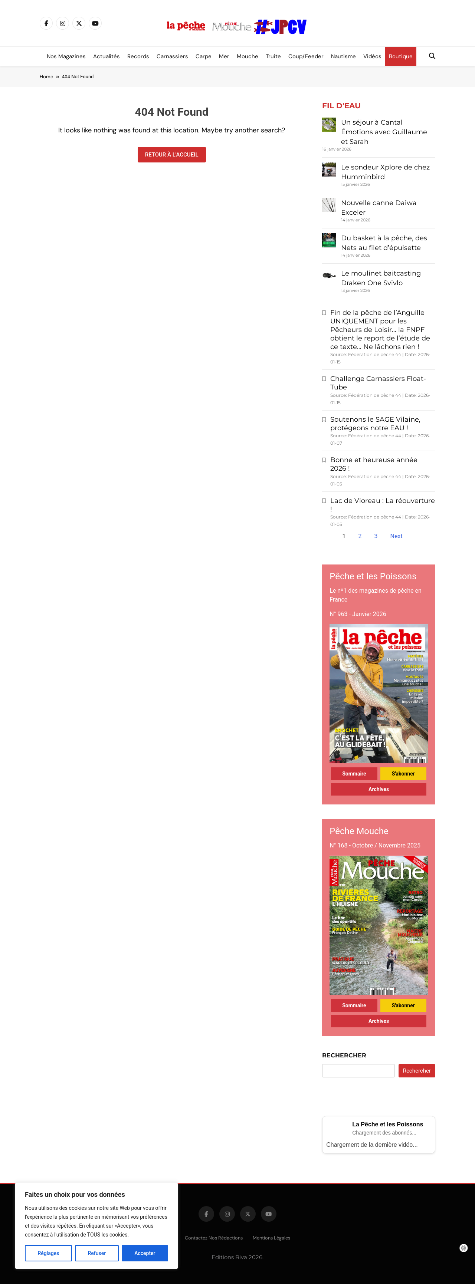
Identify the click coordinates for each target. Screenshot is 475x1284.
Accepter (144, 1253)
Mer (224, 56)
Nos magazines (66, 56)
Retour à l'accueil (172, 154)
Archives (378, 789)
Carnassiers (172, 56)
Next (396, 536)
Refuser (97, 1253)
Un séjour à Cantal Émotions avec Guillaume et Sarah (384, 132)
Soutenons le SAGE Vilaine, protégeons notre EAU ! (375, 423)
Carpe (204, 56)
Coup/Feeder (306, 56)
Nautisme (343, 56)
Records (138, 56)
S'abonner (403, 774)
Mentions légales (271, 1238)
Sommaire (354, 774)
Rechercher (344, 1055)
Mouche (247, 56)
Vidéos (372, 56)
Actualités (106, 56)
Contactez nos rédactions (214, 1238)
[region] (96, 1225)
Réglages (48, 1253)
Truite (273, 56)
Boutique (401, 56)
